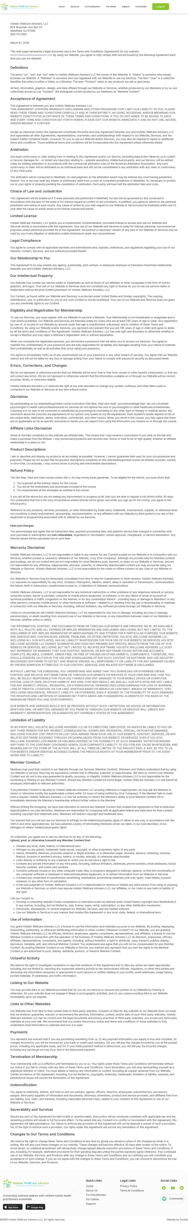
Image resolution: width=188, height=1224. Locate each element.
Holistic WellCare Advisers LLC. (26, 1219)
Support (126, 6)
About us (75, 6)
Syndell (184, 1219)
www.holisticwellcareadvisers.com (31, 54)
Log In (161, 6)
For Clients (111, 6)
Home (62, 6)
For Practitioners (92, 6)
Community (140, 6)
